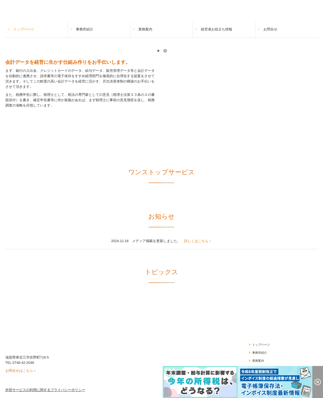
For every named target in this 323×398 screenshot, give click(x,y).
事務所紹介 (84, 29)
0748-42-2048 (23, 363)
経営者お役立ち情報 (216, 29)
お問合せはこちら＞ (21, 371)
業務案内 (145, 29)
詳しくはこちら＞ (198, 241)
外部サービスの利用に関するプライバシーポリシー (45, 390)
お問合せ (270, 29)
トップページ (23, 29)
